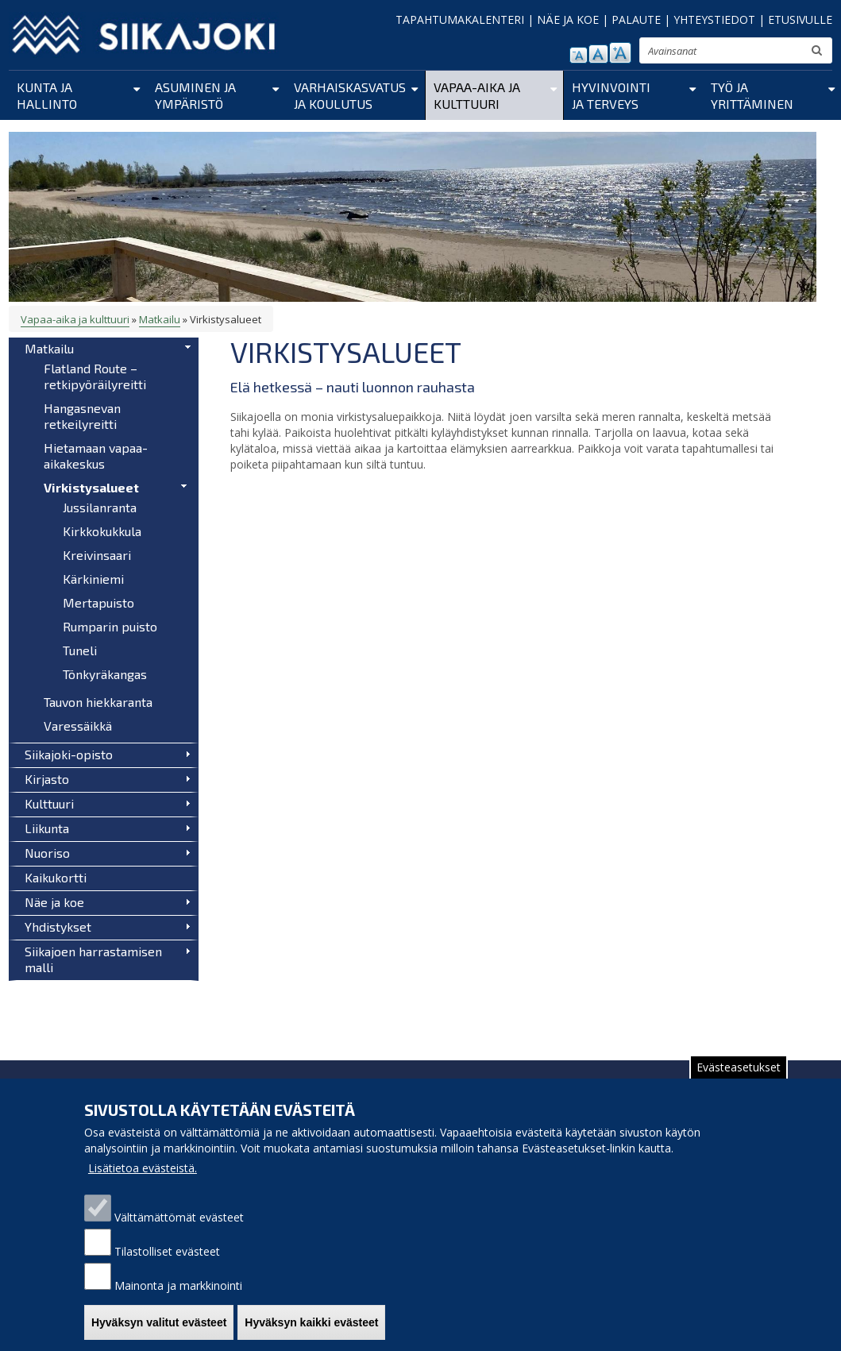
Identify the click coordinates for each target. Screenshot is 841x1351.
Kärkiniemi (93, 578)
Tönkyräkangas (105, 673)
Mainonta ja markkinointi (178, 1299)
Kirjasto (47, 778)
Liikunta (47, 828)
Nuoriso (47, 852)
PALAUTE (636, 19)
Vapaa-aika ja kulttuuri (477, 95)
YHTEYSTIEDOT (714, 19)
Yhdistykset (58, 926)
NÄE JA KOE (568, 19)
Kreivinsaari (97, 554)
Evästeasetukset (738, 1081)
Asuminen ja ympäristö (195, 95)
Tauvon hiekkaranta (98, 701)
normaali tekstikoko (598, 54)
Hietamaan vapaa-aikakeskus (96, 455)
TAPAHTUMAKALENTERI (459, 19)
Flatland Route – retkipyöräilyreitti (95, 376)
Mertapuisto (98, 602)
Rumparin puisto (110, 626)
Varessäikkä (78, 725)
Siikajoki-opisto (69, 754)
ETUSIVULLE (800, 19)
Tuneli (80, 650)
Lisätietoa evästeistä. (142, 1182)
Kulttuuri (49, 803)
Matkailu (159, 319)
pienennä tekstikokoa (578, 55)
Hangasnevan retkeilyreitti (82, 415)
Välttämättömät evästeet (179, 1231)
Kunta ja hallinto (47, 95)
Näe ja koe (54, 901)
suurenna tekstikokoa (620, 53)
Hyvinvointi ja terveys (611, 95)
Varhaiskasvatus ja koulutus (350, 95)
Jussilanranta (100, 507)
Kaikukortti (56, 877)
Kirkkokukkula (102, 530)
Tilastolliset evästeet (167, 1265)
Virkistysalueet (91, 487)
